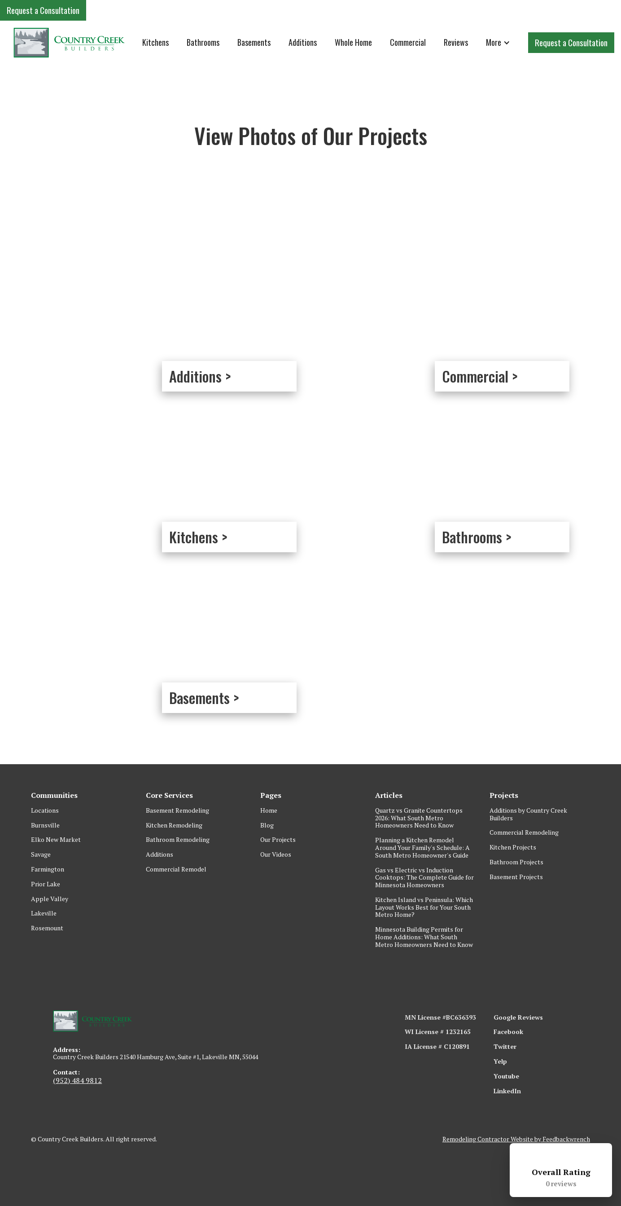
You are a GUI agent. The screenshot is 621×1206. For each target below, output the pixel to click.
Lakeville (44, 913)
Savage (41, 854)
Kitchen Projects (513, 847)
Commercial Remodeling (524, 832)
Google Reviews (518, 1017)
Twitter (505, 1046)
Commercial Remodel (176, 869)
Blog (267, 825)
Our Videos (275, 854)
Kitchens (155, 42)
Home (268, 810)
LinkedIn (507, 1091)
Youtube (506, 1076)
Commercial (408, 42)
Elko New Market (56, 839)
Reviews (456, 42)
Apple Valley (49, 898)
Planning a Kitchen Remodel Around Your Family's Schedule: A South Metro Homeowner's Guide (422, 847)
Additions (303, 42)
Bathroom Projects (516, 862)
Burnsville (45, 825)
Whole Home (353, 42)
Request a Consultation (43, 10)
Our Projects (278, 839)
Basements (254, 42)
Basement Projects (516, 876)
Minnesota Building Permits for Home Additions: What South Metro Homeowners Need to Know (424, 937)
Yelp (500, 1061)
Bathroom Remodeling (178, 839)
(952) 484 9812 (77, 1080)
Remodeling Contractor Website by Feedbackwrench (516, 1139)
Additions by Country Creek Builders (528, 814)
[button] (498, 43)
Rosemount (47, 928)
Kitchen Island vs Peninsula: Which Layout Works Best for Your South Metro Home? (424, 907)
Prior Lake (45, 884)
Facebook (508, 1031)
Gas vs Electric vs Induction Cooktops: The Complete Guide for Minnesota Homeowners (424, 877)
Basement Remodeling (177, 810)
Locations (45, 810)
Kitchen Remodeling (174, 825)
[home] (69, 42)
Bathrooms (203, 42)
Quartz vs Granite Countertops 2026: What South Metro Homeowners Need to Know (419, 818)
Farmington (47, 869)
